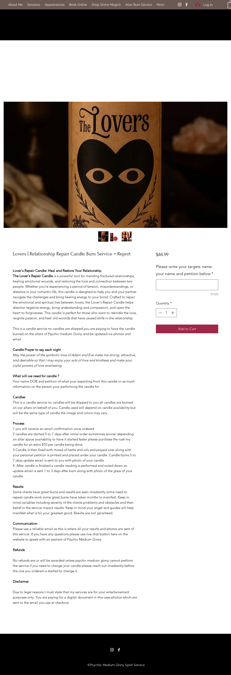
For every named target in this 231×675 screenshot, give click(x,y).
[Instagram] (179, 4)
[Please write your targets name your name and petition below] (187, 284)
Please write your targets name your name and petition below (184, 270)
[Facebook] (186, 4)
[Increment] (173, 313)
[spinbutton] (166, 313)
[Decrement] (160, 313)
